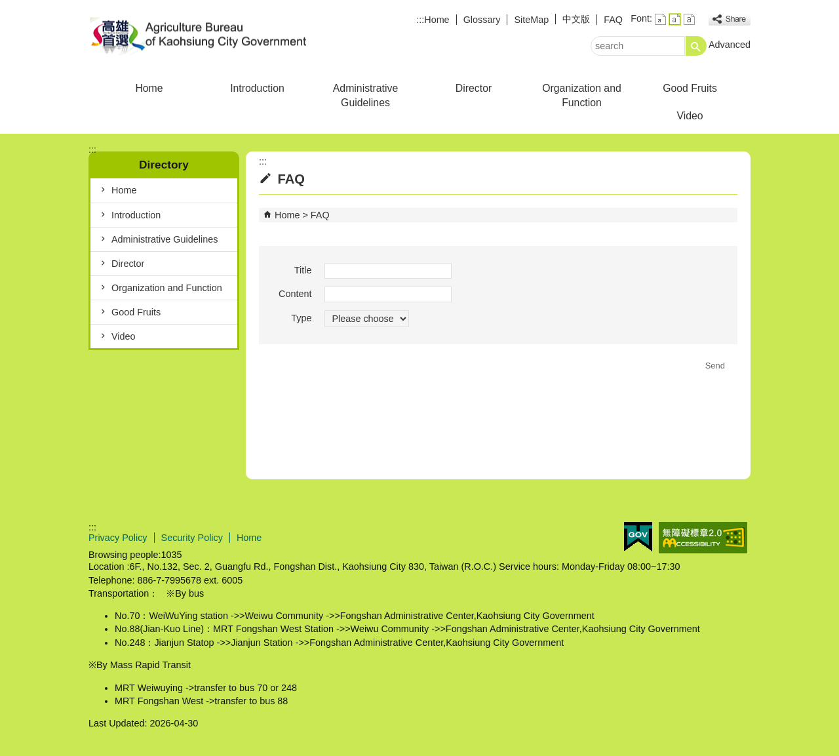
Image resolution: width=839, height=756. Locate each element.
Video (689, 115)
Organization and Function (581, 95)
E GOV (638, 536)
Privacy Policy (117, 537)
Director (474, 88)
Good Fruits (690, 88)
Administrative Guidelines (365, 95)
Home (436, 19)
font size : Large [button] (689, 19)
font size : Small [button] (660, 19)
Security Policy (192, 537)
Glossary (482, 19)
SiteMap (531, 19)
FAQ (613, 19)
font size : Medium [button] (675, 19)
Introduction (257, 88)
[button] (696, 46)
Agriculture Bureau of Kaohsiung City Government (199, 35)
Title (303, 270)
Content (295, 293)
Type (301, 318)
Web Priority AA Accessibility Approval (703, 537)
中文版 (576, 19)
